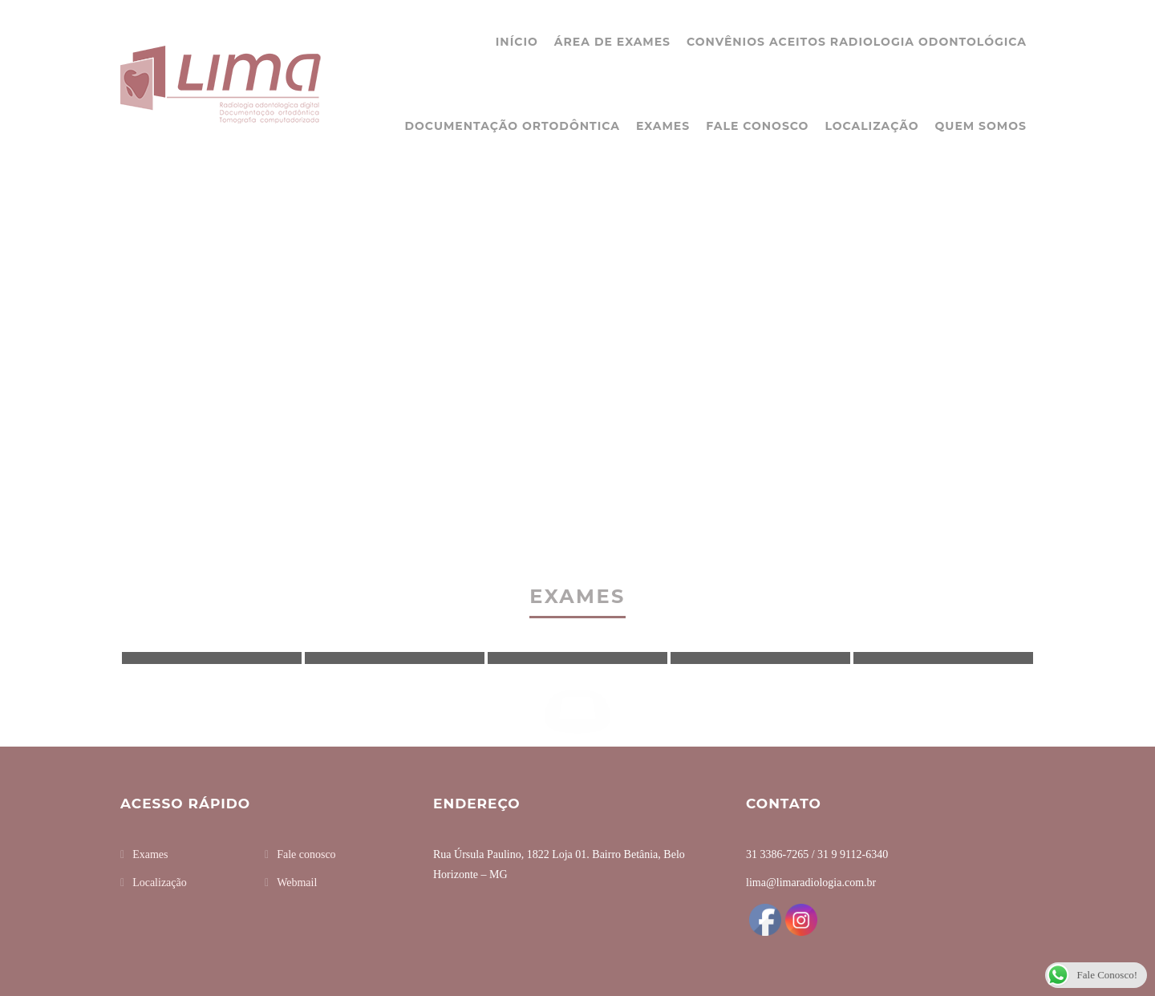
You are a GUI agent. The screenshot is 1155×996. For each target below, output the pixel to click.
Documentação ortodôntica (512, 126)
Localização (871, 126)
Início (517, 41)
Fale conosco (757, 126)
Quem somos (981, 126)
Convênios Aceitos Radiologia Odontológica (857, 41)
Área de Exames (612, 41)
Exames (663, 126)
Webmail (297, 883)
